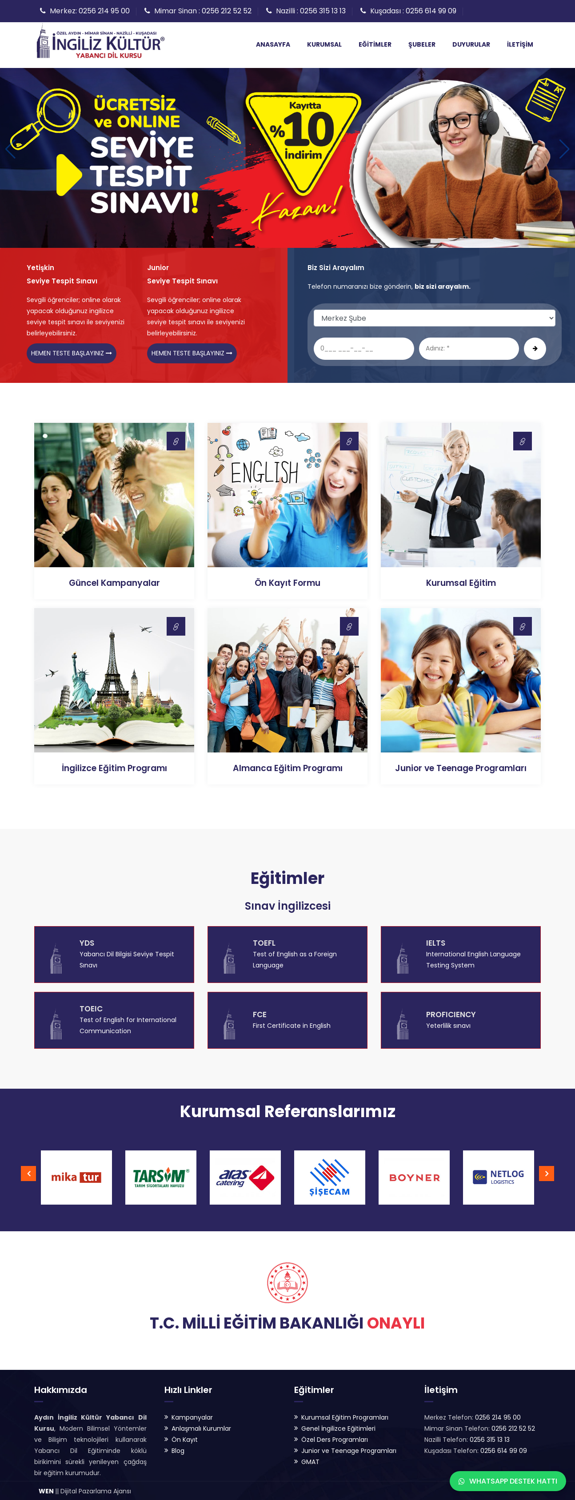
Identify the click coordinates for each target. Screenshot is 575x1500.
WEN (46, 1489)
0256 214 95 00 (104, 11)
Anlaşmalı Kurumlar (201, 1427)
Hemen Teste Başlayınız (71, 351)
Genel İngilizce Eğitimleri (338, 1427)
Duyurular (471, 44)
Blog (178, 1449)
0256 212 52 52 (227, 11)
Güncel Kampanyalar (114, 582)
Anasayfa (273, 44)
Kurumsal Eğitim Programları (344, 1416)
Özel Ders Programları (334, 1438)
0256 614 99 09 (431, 11)
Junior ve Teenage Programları (461, 767)
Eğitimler (375, 44)
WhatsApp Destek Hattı (508, 1481)
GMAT (310, 1460)
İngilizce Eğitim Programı (114, 767)
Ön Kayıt (185, 1438)
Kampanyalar (192, 1416)
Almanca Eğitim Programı (288, 767)
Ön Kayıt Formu (287, 582)
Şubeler (421, 44)
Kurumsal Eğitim (461, 582)
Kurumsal (324, 44)
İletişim (520, 44)
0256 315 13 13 (323, 11)
